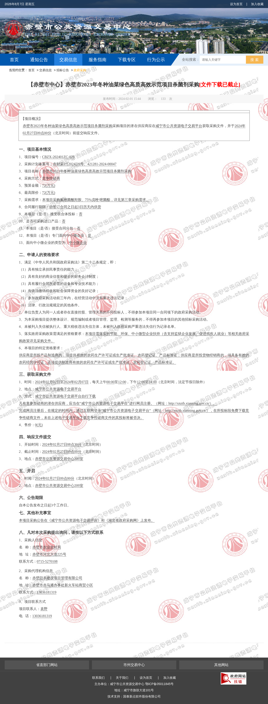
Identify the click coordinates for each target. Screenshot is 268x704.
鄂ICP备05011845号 (159, 684)
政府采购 (80, 70)
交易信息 (68, 59)
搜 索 (254, 60)
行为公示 (156, 59)
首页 (14, 59)
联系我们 (98, 677)
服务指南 (97, 59)
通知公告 (39, 59)
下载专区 (127, 59)
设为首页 (236, 4)
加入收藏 (257, 4)
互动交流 (20, 71)
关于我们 (122, 677)
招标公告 (62, 70)
